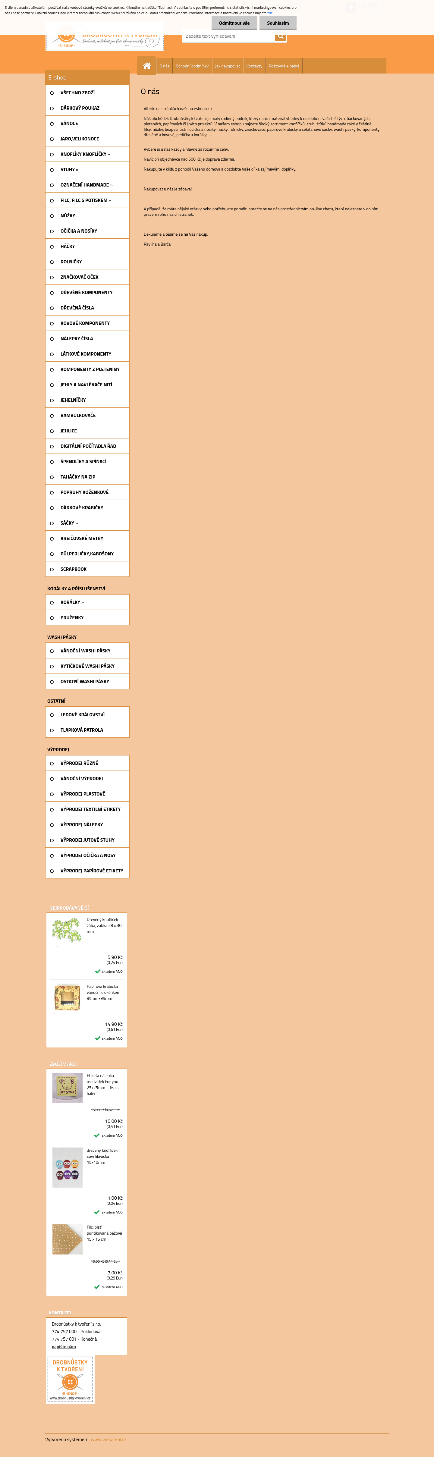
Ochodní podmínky (192, 66)
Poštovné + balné (284, 66)
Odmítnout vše (234, 23)
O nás (164, 66)
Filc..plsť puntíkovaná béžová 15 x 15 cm (104, 1233)
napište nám (64, 1346)
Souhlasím (278, 23)
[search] (280, 36)
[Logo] (105, 36)
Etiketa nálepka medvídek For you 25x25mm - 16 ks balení (102, 1084)
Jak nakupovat (227, 66)
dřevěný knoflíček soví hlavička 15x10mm (102, 1156)
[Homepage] (149, 66)
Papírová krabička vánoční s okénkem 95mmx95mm (104, 992)
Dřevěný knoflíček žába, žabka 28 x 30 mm (104, 925)
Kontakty (254, 66)
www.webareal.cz (109, 1439)
